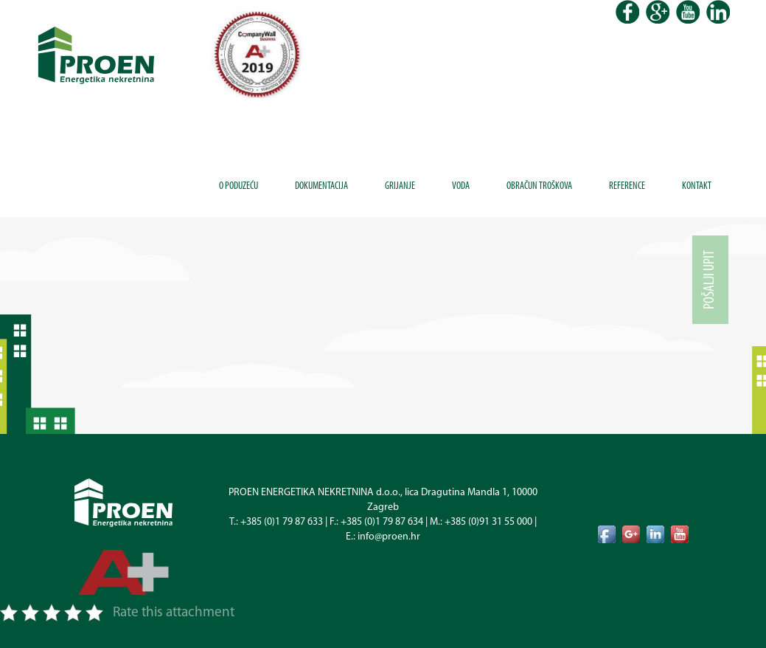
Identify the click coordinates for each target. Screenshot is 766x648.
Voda (461, 186)
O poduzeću (238, 186)
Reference (627, 186)
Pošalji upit (710, 279)
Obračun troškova (539, 186)
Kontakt (696, 186)
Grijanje (400, 186)
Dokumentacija (321, 186)
